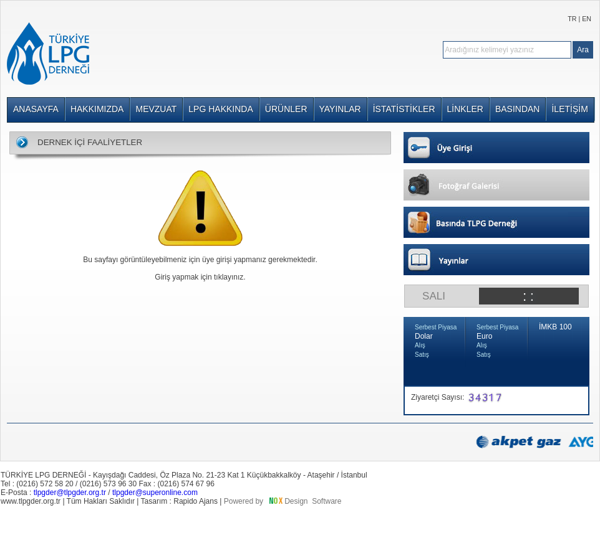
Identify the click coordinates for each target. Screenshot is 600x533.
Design (295, 501)
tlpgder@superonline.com (155, 492)
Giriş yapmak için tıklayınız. (200, 277)
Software (326, 501)
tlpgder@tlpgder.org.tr (70, 492)
